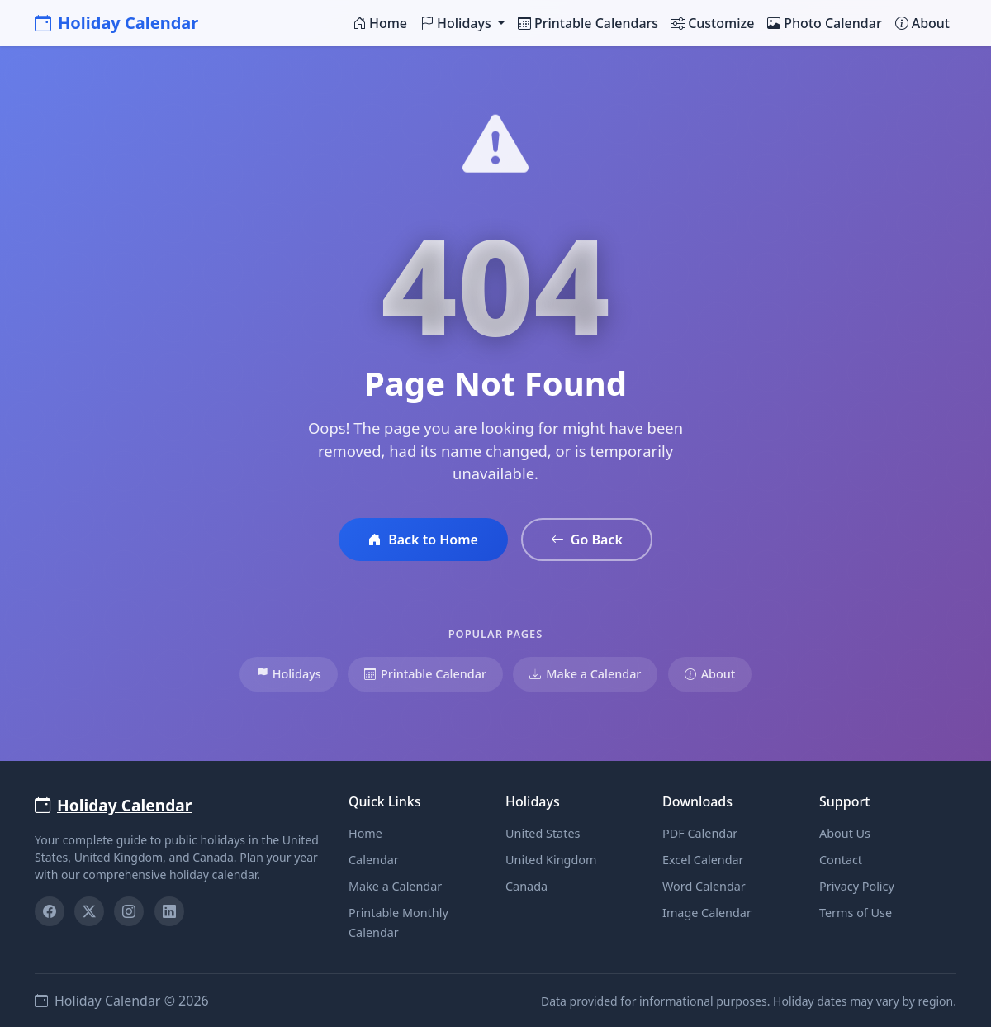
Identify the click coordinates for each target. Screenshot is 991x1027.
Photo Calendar (824, 23)
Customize (712, 23)
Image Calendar (707, 912)
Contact (840, 860)
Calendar (374, 860)
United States (542, 833)
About (922, 23)
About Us (844, 833)
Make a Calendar (585, 674)
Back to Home (423, 539)
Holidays (288, 674)
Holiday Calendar (116, 23)
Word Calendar (704, 886)
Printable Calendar (425, 674)
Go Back (587, 539)
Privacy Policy (856, 886)
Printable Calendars (588, 23)
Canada (526, 886)
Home (380, 23)
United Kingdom (550, 860)
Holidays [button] (457, 23)
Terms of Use (855, 912)
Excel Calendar (703, 860)
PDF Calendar (699, 833)
